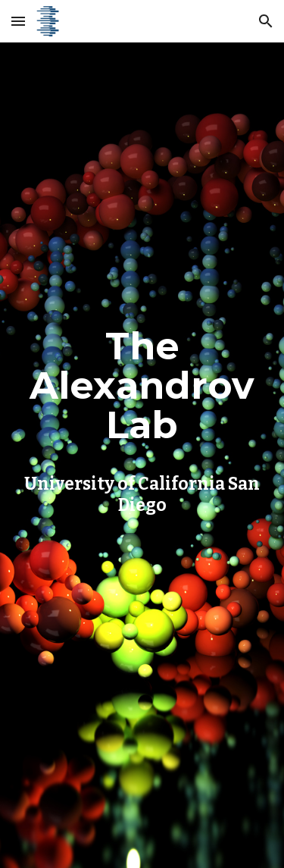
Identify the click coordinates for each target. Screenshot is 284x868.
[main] (142, 417)
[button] (18, 21)
